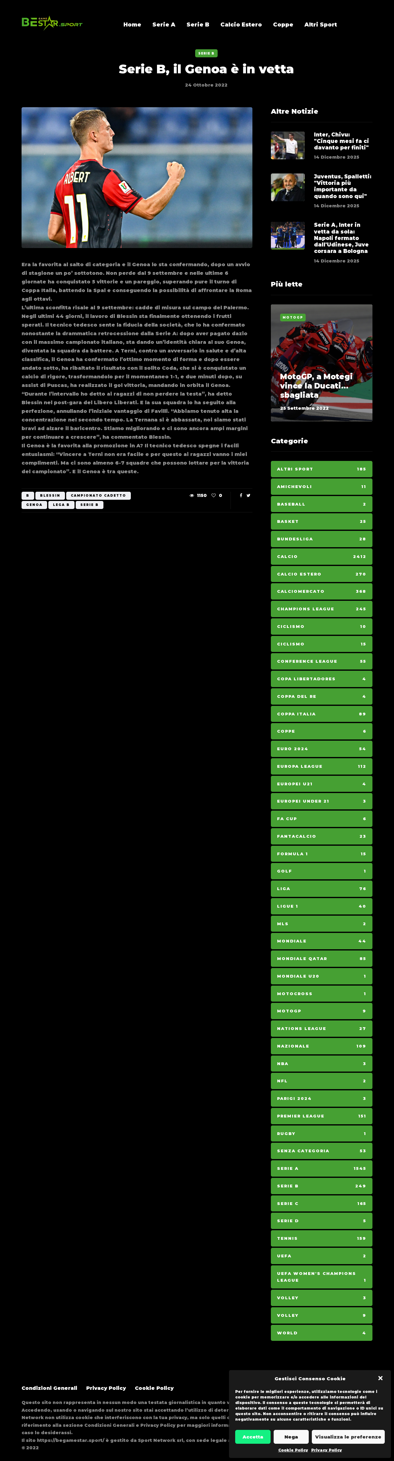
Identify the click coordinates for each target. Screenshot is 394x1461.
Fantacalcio (321, 836)
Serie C (321, 1203)
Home (132, 24)
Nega (291, 1437)
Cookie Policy (293, 1450)
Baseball (321, 504)
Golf (321, 871)
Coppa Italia (321, 714)
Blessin (50, 496)
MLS (321, 923)
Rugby (321, 1133)
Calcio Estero (241, 24)
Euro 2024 (321, 748)
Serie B (198, 24)
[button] (381, 1378)
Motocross (321, 993)
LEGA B (61, 505)
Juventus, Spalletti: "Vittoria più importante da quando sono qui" (342, 186)
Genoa (34, 505)
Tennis (321, 1238)
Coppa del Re (321, 696)
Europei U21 (321, 783)
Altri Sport (320, 24)
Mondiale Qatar (321, 958)
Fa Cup (321, 818)
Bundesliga (321, 539)
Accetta (253, 1437)
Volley (321, 1297)
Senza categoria (321, 1150)
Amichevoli (321, 486)
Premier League (321, 1116)
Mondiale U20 (321, 976)
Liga (321, 888)
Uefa (321, 1256)
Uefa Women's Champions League (321, 1277)
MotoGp (293, 317)
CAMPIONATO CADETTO (98, 496)
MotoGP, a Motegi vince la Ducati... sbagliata (316, 386)
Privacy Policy (326, 1450)
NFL (321, 1081)
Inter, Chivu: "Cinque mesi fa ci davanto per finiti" (341, 141)
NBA (321, 1063)
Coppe (283, 24)
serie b (89, 505)
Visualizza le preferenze (348, 1437)
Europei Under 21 (321, 801)
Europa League (321, 766)
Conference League (321, 661)
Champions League (321, 608)
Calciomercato (321, 591)
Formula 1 (321, 853)
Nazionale (321, 1046)
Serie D (321, 1220)
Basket (321, 521)
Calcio (321, 556)
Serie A (163, 24)
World (321, 1333)
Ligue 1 (321, 906)
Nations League (321, 1028)
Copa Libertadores (321, 678)
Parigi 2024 (321, 1098)
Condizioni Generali (49, 1388)
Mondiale (321, 941)
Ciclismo (321, 626)
